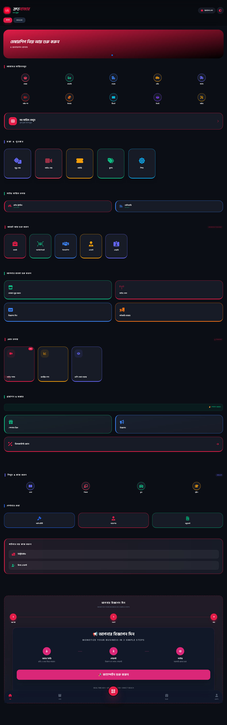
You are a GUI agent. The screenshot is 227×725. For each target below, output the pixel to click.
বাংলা (7, 20)
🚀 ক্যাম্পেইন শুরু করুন (113, 674)
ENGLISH (19, 20)
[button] (112, 55)
